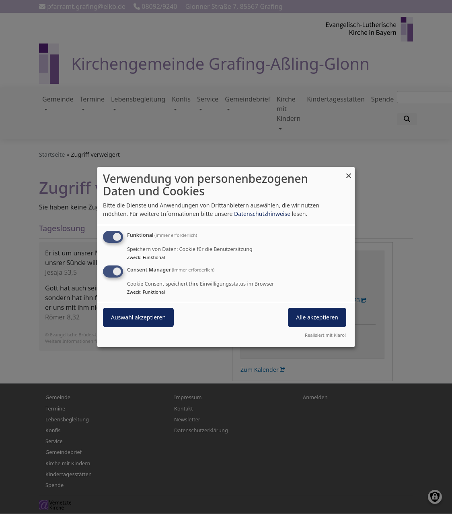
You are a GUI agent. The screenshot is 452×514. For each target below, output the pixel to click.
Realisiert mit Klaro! (325, 335)
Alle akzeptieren (317, 317)
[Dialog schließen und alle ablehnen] (349, 172)
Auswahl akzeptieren (138, 317)
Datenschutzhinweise (262, 214)
